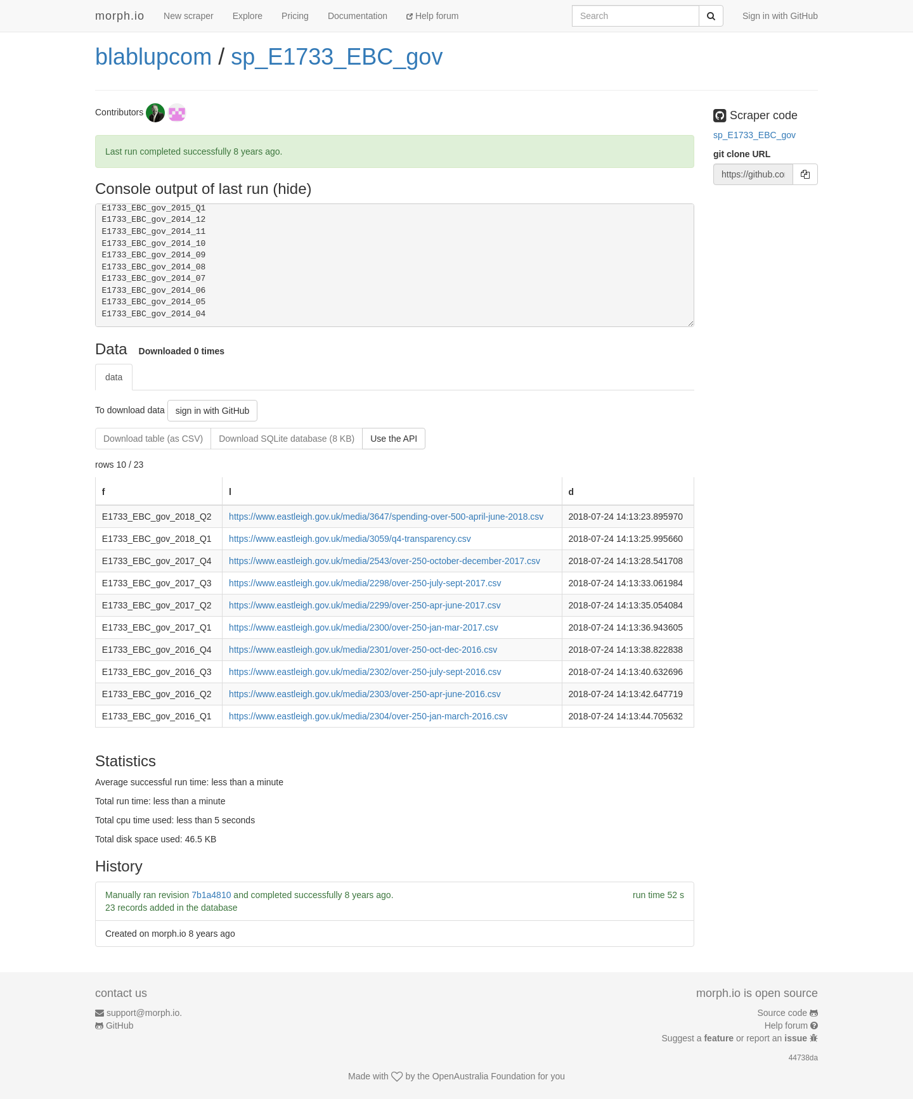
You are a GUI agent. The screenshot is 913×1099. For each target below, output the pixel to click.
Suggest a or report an (736, 1038)
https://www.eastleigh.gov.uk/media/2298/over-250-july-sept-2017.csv (365, 583)
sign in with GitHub (213, 411)
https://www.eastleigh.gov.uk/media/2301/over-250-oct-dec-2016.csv (363, 650)
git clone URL (741, 154)
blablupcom (153, 57)
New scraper (189, 16)
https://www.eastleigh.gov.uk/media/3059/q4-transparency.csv (350, 539)
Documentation (357, 16)
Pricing (295, 16)
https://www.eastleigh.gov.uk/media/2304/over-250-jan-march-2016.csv (368, 716)
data (113, 377)
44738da (803, 1057)
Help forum (432, 16)
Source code (783, 1013)
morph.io (120, 16)
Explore (247, 16)
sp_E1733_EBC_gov (337, 57)
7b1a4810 (211, 895)
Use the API (393, 439)
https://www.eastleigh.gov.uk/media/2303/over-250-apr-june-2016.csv (365, 694)
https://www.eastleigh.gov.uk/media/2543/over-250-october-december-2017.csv (384, 561)
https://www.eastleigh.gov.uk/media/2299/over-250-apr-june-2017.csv (365, 605)
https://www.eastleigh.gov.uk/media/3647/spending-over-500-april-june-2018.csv (386, 516)
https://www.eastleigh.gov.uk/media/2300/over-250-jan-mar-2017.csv (363, 627)
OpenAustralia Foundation (484, 1076)
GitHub (120, 1025)
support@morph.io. (144, 1013)
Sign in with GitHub (780, 16)
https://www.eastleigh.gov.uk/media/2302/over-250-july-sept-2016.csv (365, 672)
